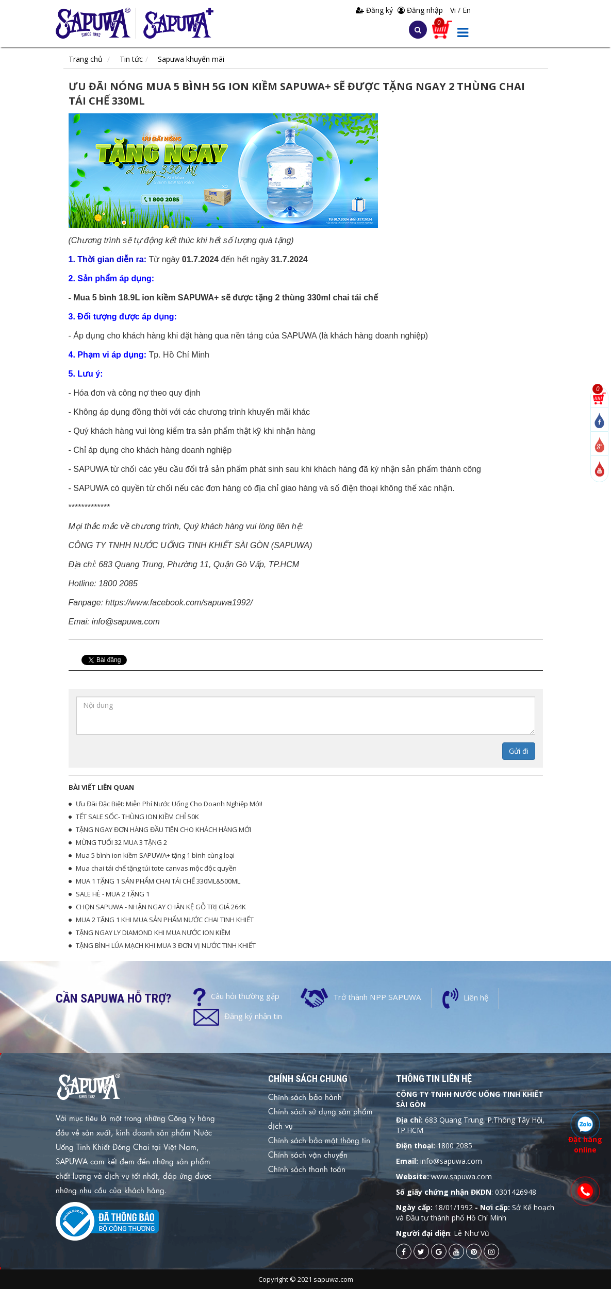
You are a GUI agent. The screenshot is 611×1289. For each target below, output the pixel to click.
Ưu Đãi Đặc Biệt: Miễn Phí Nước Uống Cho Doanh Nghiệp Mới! (169, 803)
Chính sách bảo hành (305, 1096)
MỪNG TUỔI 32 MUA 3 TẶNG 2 (121, 842)
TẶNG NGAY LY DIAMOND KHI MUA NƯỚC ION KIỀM (153, 932)
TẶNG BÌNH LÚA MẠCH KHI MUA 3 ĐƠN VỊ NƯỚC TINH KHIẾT (166, 945)
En (467, 10)
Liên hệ (473, 997)
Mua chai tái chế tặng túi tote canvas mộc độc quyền (156, 868)
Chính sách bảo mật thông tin (319, 1139)
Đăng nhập (420, 10)
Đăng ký (375, 10)
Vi (454, 10)
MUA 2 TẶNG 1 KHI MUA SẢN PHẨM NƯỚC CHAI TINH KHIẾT (165, 919)
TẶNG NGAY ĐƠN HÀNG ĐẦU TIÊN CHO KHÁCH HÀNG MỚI (163, 829)
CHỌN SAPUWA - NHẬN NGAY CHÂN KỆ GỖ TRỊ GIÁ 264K (161, 906)
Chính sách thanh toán (306, 1168)
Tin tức (131, 59)
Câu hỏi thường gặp (245, 996)
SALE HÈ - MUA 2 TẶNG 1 (113, 893)
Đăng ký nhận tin (253, 1016)
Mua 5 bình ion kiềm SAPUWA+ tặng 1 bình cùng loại (155, 855)
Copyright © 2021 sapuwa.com (305, 1279)
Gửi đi (519, 751)
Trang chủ (86, 59)
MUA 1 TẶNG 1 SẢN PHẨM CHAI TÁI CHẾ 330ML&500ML (158, 881)
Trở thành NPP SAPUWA (376, 997)
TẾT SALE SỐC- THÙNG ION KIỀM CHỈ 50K (137, 816)
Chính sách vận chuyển (308, 1154)
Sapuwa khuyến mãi (191, 59)
